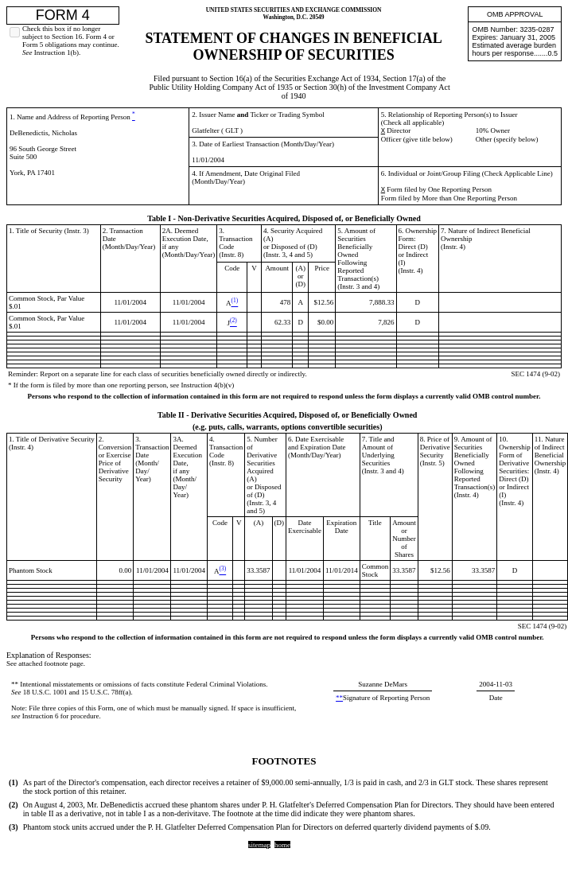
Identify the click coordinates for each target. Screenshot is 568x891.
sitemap (259, 845)
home (282, 845)
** (14, 684)
